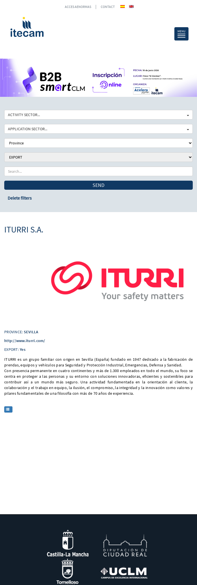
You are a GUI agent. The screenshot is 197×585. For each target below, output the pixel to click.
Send (98, 185)
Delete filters (20, 198)
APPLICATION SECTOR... (98, 128)
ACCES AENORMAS (78, 7)
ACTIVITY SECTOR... (98, 114)
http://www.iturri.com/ (24, 340)
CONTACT (108, 7)
